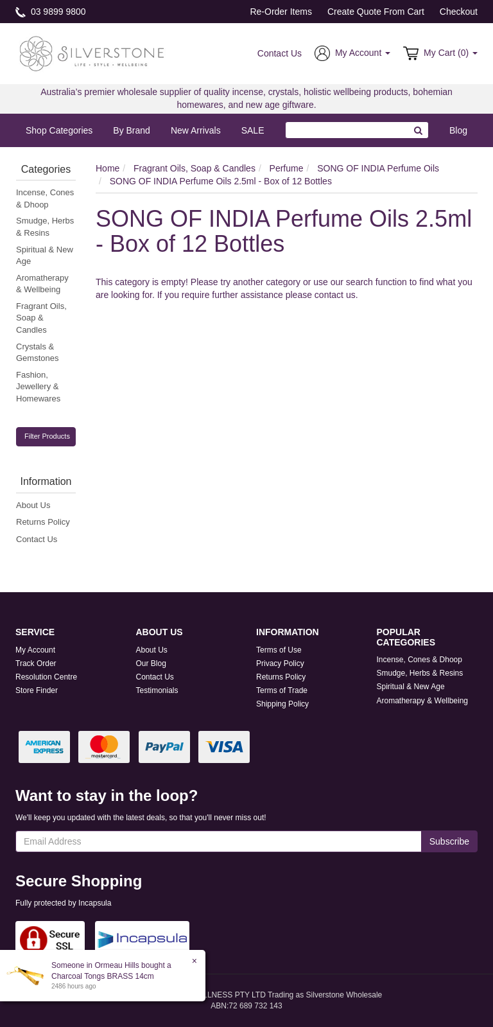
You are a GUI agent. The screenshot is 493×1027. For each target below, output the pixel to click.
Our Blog (151, 663)
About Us (33, 505)
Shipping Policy (282, 703)
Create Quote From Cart (375, 11)
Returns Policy (43, 522)
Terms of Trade (281, 690)
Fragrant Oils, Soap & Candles (41, 318)
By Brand (131, 130)
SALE (252, 130)
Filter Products (47, 436)
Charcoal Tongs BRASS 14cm (102, 976)
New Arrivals (196, 130)
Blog (458, 130)
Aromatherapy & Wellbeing (42, 284)
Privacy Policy (280, 663)
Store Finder (36, 690)
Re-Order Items (280, 11)
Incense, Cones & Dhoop (45, 198)
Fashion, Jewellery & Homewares (38, 386)
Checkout (459, 11)
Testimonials (157, 690)
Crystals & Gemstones (37, 353)
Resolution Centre (46, 676)
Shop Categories (59, 130)
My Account (35, 649)
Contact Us (279, 53)
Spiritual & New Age (44, 256)
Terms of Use (279, 649)
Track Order (35, 663)
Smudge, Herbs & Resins (45, 227)
